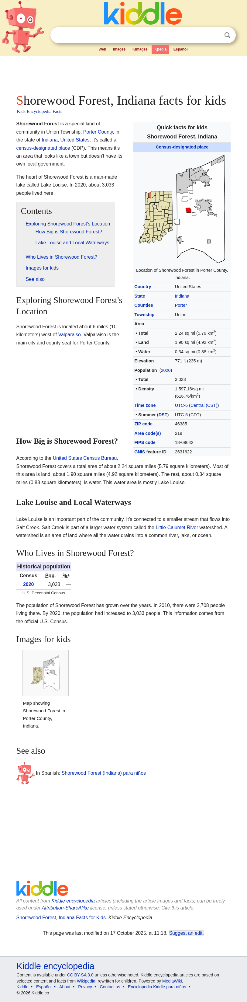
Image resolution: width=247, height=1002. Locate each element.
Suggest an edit (186, 933)
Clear (215, 35)
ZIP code (143, 423)
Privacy (85, 986)
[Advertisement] (123, 73)
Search (227, 35)
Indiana (182, 296)
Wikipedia (86, 981)
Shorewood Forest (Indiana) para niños (104, 773)
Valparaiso (69, 334)
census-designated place (43, 148)
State (139, 296)
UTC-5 (181, 414)
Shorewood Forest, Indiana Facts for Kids (61, 917)
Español (180, 49)
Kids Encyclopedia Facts (39, 111)
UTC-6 (181, 405)
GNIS (139, 451)
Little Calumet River (177, 527)
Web (102, 49)
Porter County (98, 131)
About (64, 986)
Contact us (110, 986)
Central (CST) (204, 405)
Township (144, 314)
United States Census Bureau (85, 458)
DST (163, 414)
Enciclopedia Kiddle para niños (157, 986)
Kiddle (23, 986)
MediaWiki (172, 981)
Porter (181, 305)
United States (75, 139)
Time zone (145, 405)
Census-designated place (182, 147)
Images (119, 49)
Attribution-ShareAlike (65, 907)
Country (142, 286)
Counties (143, 305)
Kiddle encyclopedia (72, 900)
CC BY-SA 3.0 (80, 974)
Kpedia (160, 49)
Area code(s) (147, 433)
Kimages (140, 49)
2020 (165, 370)
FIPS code (145, 442)
